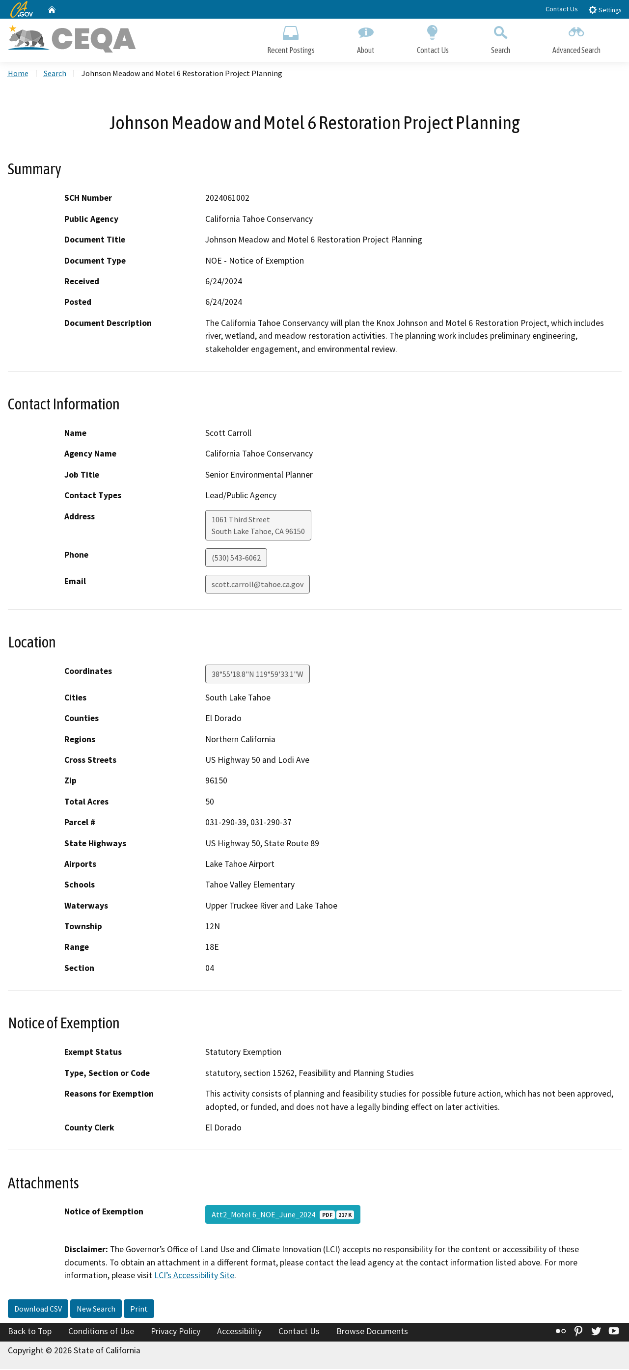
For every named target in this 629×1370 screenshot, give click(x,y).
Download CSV (38, 1310)
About (365, 38)
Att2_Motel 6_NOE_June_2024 (283, 1216)
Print (139, 1310)
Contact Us (562, 8)
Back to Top (30, 1332)
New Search (96, 1310)
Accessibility (239, 1332)
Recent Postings (290, 38)
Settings (604, 9)
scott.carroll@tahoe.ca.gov (257, 585)
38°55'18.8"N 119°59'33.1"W (257, 675)
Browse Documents (372, 1332)
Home (18, 74)
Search (500, 38)
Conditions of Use (101, 1332)
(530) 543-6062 (236, 559)
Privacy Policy (175, 1332)
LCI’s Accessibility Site (194, 1276)
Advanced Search (576, 38)
